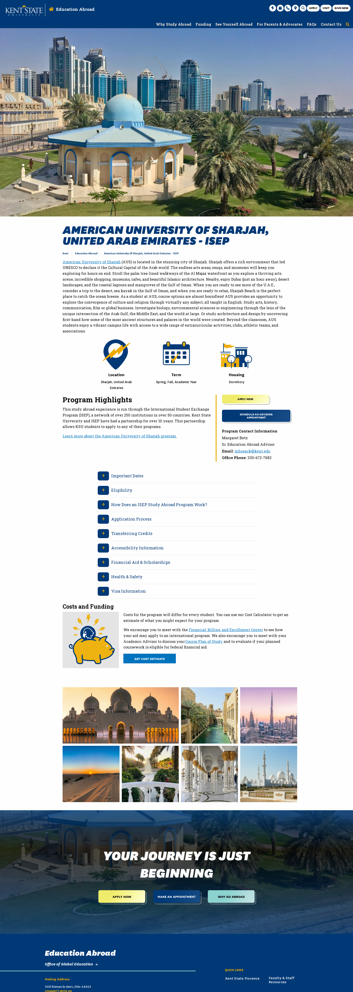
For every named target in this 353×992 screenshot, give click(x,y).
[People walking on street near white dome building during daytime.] (121, 715)
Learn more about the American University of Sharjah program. (120, 436)
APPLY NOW (245, 398)
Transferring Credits (131, 533)
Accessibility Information (137, 548)
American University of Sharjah (92, 261)
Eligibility (121, 490)
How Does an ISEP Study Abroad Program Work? (159, 504)
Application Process (131, 519)
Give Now (341, 7)
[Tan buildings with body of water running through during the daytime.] (209, 715)
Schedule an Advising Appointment (256, 416)
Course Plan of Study (204, 641)
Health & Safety (127, 576)
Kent (65, 253)
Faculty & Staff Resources (281, 980)
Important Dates (127, 475)
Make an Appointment (177, 896)
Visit (326, 7)
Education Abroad (75, 9)
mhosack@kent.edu (252, 451)
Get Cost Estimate (149, 658)
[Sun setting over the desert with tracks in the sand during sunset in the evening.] (91, 774)
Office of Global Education (69, 964)
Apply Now (122, 896)
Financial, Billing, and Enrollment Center (226, 629)
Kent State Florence (242, 978)
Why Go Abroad (231, 896)
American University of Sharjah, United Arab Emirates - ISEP (141, 253)
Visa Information (128, 591)
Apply (313, 7)
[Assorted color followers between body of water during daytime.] (150, 774)
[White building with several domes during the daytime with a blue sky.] (268, 774)
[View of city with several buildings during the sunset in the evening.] (268, 715)
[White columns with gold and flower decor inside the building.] (209, 774)
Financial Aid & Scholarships (140, 562)
